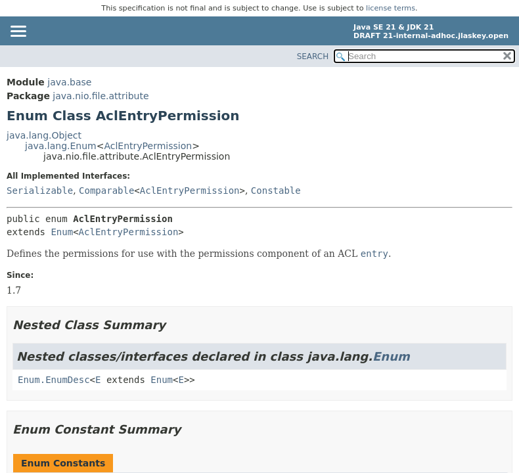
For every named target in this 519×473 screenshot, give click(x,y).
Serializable (40, 190)
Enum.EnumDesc (54, 379)
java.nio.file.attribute (100, 96)
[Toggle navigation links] (18, 32)
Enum (62, 232)
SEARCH (313, 56)
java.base (69, 82)
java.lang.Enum (61, 146)
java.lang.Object (44, 135)
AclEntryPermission (148, 146)
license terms (390, 8)
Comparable (106, 190)
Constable (276, 190)
